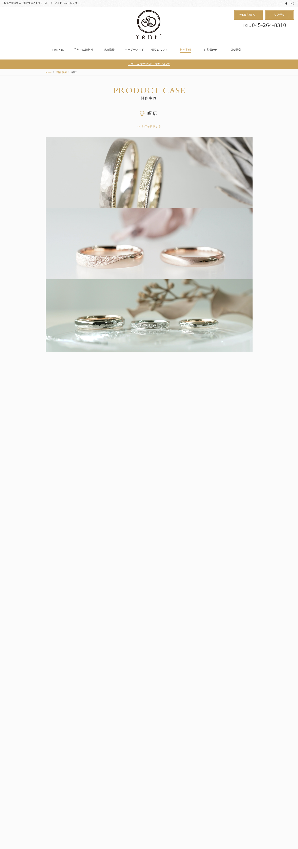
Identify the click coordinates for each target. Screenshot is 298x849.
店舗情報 (236, 49)
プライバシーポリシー (175, 800)
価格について (159, 49)
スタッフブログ (127, 800)
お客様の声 (211, 49)
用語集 (149, 800)
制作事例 (185, 49)
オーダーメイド (134, 49)
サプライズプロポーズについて (149, 64)
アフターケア (74, 800)
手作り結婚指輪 (84, 49)
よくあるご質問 (100, 800)
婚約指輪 (109, 49)
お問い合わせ (205, 800)
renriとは (58, 49)
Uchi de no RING (153, 794)
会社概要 (226, 800)
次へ (164, 670)
